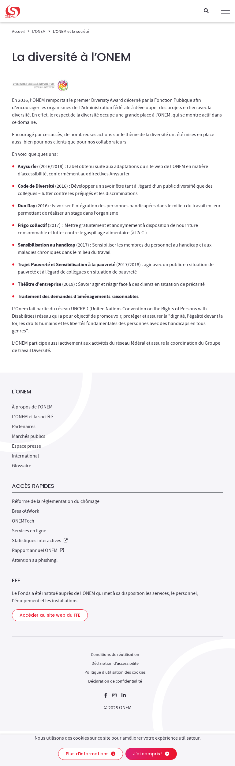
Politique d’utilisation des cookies (115, 672)
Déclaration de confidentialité (115, 681)
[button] (225, 11)
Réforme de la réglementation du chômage (55, 501)
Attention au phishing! (35, 560)
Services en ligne (29, 531)
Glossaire (21, 466)
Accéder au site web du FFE (50, 615)
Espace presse (26, 446)
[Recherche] (206, 11)
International (25, 456)
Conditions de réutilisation (115, 654)
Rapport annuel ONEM (38, 550)
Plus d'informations (90, 754)
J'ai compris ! (151, 754)
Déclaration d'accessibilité (115, 663)
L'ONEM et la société (71, 31)
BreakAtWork (25, 511)
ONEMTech (23, 521)
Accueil (18, 31)
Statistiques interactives (40, 541)
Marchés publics (28, 436)
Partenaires (23, 426)
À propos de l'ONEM (32, 407)
